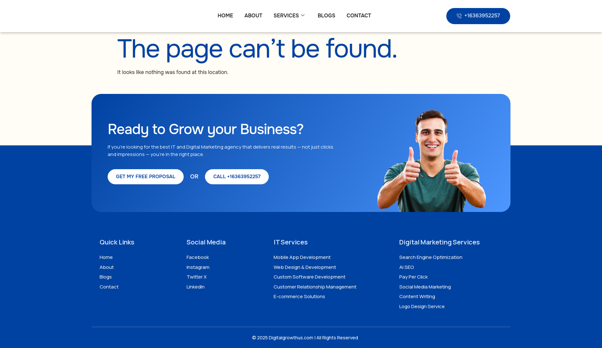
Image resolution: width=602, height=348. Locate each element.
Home (225, 15)
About (253, 15)
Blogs (326, 15)
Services (289, 16)
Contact (358, 15)
